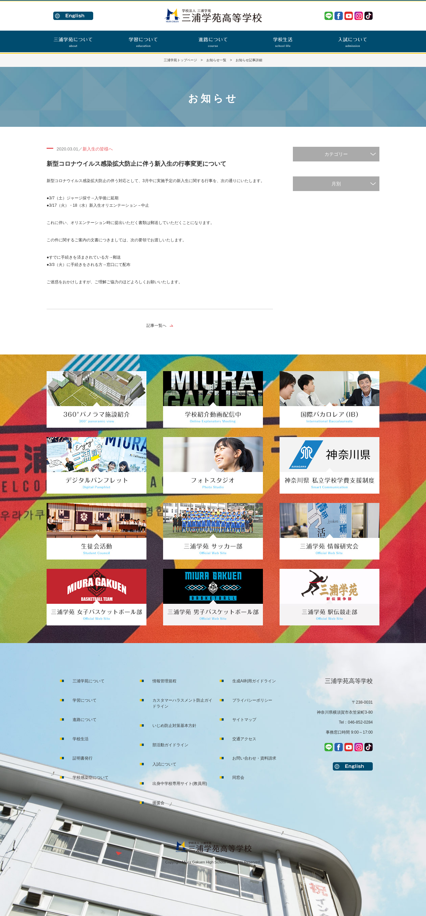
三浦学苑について (89, 681)
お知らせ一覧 (216, 60)
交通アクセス (244, 739)
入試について (164, 764)
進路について (85, 719)
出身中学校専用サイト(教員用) (179, 783)
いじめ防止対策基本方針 (174, 725)
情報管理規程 (164, 681)
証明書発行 (83, 758)
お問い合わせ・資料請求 (254, 758)
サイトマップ (244, 719)
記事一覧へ (156, 325)
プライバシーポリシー (252, 700)
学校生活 (81, 739)
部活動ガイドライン (170, 745)
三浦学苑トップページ (180, 60)
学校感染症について (90, 777)
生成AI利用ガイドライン (254, 681)
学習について (85, 700)
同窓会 (238, 777)
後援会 (158, 803)
